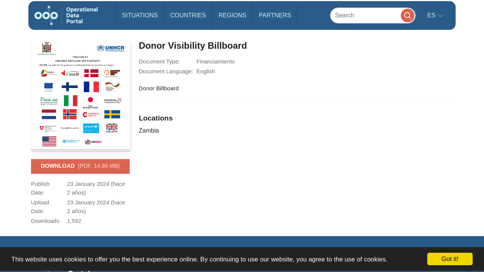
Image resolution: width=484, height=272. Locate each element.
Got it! (449, 259)
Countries (188, 15)
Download (80, 166)
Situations (140, 15)
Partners (275, 15)
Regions (233, 15)
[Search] (373, 15)
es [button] (432, 15)
